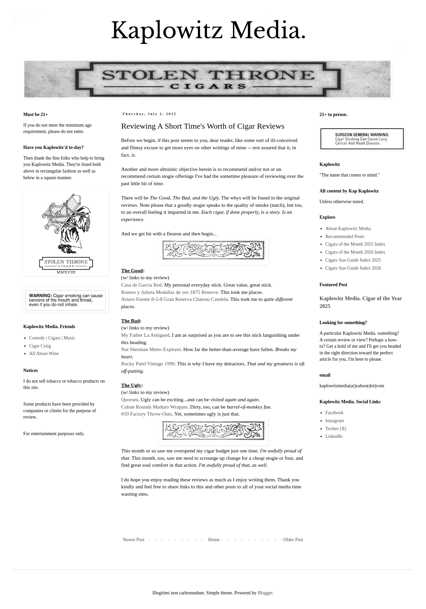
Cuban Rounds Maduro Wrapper (154, 407)
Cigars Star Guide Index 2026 (353, 268)
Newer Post (133, 539)
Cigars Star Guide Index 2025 (353, 260)
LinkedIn (333, 436)
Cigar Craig (40, 345)
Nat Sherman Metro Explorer (151, 349)
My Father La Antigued (145, 335)
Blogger (265, 592)
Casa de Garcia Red (141, 285)
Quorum (129, 399)
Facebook (334, 412)
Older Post (294, 539)
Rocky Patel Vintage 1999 (148, 363)
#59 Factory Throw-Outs (146, 414)
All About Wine (44, 353)
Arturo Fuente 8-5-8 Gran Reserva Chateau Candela (174, 299)
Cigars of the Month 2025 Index (355, 244)
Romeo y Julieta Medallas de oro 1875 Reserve (169, 292)
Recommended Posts (344, 236)
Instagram (334, 420)
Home (214, 539)
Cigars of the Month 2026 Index (355, 252)
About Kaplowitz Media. (348, 228)
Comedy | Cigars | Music (52, 337)
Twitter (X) (335, 428)
